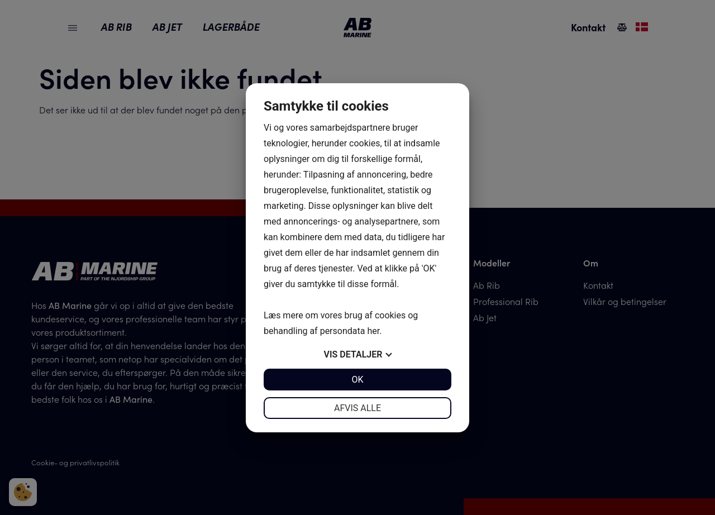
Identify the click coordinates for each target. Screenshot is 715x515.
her (373, 331)
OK (357, 379)
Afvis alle (357, 408)
